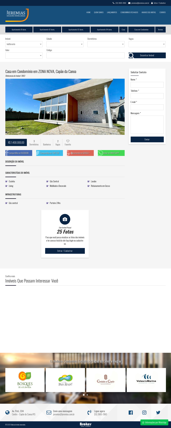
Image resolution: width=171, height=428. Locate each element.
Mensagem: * (136, 113)
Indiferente (11, 44)
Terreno (160, 29)
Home (88, 12)
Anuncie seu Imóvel (149, 12)
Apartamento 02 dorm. (47, 29)
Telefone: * (135, 91)
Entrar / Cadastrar (158, 2)
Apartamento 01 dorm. (19, 29)
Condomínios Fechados (129, 12)
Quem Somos (98, 12)
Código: (49, 50)
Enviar (147, 139)
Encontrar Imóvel (141, 55)
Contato (163, 12)
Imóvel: (8, 39)
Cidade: (49, 39)
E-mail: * (134, 102)
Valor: (7, 50)
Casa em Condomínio (141, 29)
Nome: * (134, 79)
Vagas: (131, 39)
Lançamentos (112, 12)
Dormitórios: (92, 39)
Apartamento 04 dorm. (104, 29)
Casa (123, 29)
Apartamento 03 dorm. (75, 29)
